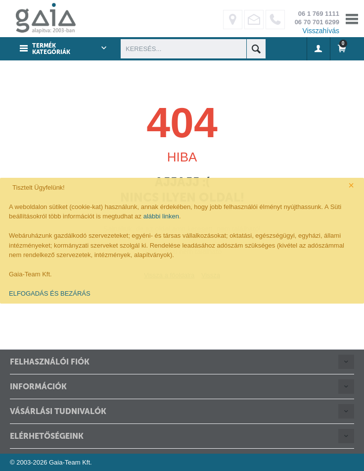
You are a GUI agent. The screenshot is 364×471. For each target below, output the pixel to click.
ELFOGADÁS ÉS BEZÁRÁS (50, 293)
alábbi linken (161, 216)
